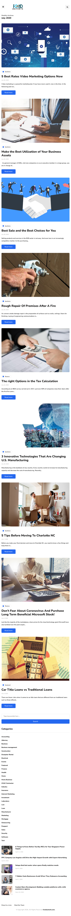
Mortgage (4, 819)
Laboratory (5, 801)
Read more (8, 92)
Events (3, 762)
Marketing (5, 815)
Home (3, 776)
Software (4, 837)
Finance (4, 769)
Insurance (4, 790)
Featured (4, 765)
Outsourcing (5, 823)
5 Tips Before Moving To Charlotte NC (28, 535)
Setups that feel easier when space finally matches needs (37, 865)
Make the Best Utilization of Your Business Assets (31, 153)
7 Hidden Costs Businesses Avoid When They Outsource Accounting (41, 876)
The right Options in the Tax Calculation (29, 381)
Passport (4, 826)
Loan (3, 808)
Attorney (4, 740)
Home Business (6, 780)
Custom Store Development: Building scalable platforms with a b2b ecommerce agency (40, 888)
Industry (4, 787)
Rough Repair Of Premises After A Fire (28, 306)
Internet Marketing (7, 794)
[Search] (35, 716)
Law (2, 805)
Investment (5, 798)
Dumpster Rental (7, 755)
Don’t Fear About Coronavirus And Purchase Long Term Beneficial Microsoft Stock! (32, 613)
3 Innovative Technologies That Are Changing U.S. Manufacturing (33, 458)
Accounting (5, 737)
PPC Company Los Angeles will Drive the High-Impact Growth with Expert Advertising (34, 858)
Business (4, 744)
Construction (5, 751)
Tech (3, 841)
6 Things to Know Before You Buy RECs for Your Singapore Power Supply (40, 848)
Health (3, 772)
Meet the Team (19, 905)
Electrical (4, 758)
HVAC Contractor (7, 783)
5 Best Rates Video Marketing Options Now (32, 76)
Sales (3, 830)
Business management (9, 747)
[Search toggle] (67, 7)
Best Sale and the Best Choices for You (28, 231)
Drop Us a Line (6, 905)
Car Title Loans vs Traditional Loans (26, 690)
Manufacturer (6, 812)
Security (4, 833)
